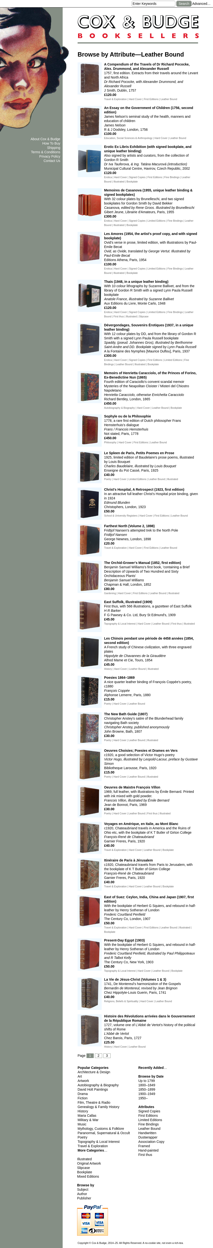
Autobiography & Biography (98, 1085)
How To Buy (51, 143)
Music (82, 1124)
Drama (83, 1094)
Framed (144, 1146)
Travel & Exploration (93, 1146)
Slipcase (83, 1168)
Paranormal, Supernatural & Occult (104, 1133)
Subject (82, 1189)
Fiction (82, 1098)
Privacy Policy (49, 156)
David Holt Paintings (93, 1089)
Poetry (82, 1137)
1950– (143, 1098)
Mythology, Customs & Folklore (101, 1129)
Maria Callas (87, 1115)
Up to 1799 (146, 1081)
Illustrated (84, 1159)
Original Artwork (89, 1163)
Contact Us (52, 161)
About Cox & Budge (45, 139)
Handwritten (147, 1133)
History (83, 1111)
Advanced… (201, 4)
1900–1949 (146, 1094)
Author (82, 1194)
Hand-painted (148, 1150)
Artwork (83, 1081)
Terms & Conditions (45, 152)
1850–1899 (146, 1089)
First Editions (148, 1115)
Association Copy (151, 1142)
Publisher (84, 1198)
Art (80, 1076)
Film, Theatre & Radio (94, 1102)
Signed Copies (149, 1111)
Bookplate (84, 1172)
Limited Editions (150, 1120)
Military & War (88, 1120)
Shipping (53, 148)
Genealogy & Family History (99, 1107)
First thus (145, 1155)
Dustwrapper (147, 1137)
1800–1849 (146, 1085)
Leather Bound (149, 1129)
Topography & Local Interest (99, 1142)
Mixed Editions (88, 1176)
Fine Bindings (148, 1124)
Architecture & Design (94, 1072)
